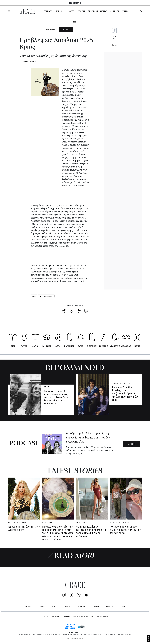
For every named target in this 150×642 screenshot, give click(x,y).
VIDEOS (125, 11)
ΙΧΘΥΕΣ (137, 346)
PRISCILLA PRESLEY (121, 383)
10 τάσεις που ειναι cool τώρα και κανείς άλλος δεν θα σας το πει (125, 530)
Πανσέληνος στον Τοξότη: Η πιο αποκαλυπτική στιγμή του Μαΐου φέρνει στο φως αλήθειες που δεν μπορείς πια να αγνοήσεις (57, 533)
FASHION (59, 11)
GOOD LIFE (114, 11)
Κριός (34, 296)
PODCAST (24, 443)
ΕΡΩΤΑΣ (48, 387)
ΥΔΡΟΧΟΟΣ (126, 346)
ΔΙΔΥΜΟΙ (35, 346)
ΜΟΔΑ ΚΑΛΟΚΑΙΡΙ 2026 (121, 522)
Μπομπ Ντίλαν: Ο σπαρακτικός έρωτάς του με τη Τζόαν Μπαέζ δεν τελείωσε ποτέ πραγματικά (57, 397)
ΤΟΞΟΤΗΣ (103, 346)
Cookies (148, 638)
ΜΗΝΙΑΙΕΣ (66, 29)
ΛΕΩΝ (58, 346)
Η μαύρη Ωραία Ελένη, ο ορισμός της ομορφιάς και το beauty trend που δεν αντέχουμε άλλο (88, 437)
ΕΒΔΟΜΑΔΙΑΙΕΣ (50, 29)
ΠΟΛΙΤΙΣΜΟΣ (93, 11)
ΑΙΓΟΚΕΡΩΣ (114, 346)
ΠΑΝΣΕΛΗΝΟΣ (49, 522)
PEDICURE (81, 522)
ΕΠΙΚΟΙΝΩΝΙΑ (66, 616)
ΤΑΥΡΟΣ (24, 346)
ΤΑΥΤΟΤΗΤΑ (45, 616)
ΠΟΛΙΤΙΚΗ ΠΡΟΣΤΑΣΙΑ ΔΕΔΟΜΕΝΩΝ (83, 616)
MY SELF (103, 11)
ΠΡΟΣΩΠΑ (48, 11)
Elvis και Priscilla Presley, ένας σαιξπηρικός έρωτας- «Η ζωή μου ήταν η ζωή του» (125, 393)
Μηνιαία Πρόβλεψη (46, 296)
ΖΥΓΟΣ (81, 346)
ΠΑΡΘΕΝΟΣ (69, 346)
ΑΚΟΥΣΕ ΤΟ (132, 444)
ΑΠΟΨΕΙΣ (81, 11)
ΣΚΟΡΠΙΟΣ (92, 346)
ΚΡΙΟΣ (75, 22)
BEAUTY (71, 11)
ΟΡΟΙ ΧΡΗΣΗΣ (55, 616)
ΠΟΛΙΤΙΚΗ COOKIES (102, 616)
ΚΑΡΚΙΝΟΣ (46, 346)
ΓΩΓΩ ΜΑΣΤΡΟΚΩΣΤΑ (18, 522)
